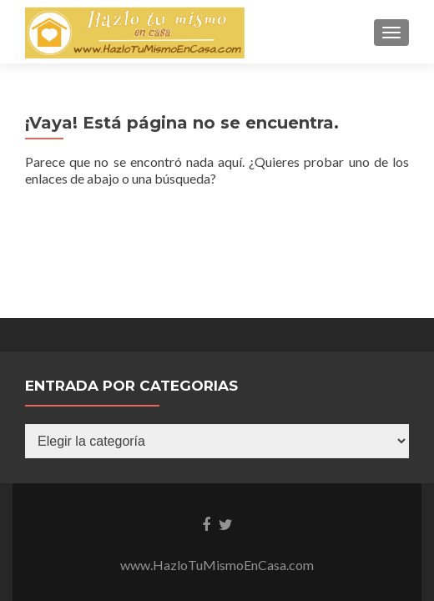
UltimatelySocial (333, 500)
